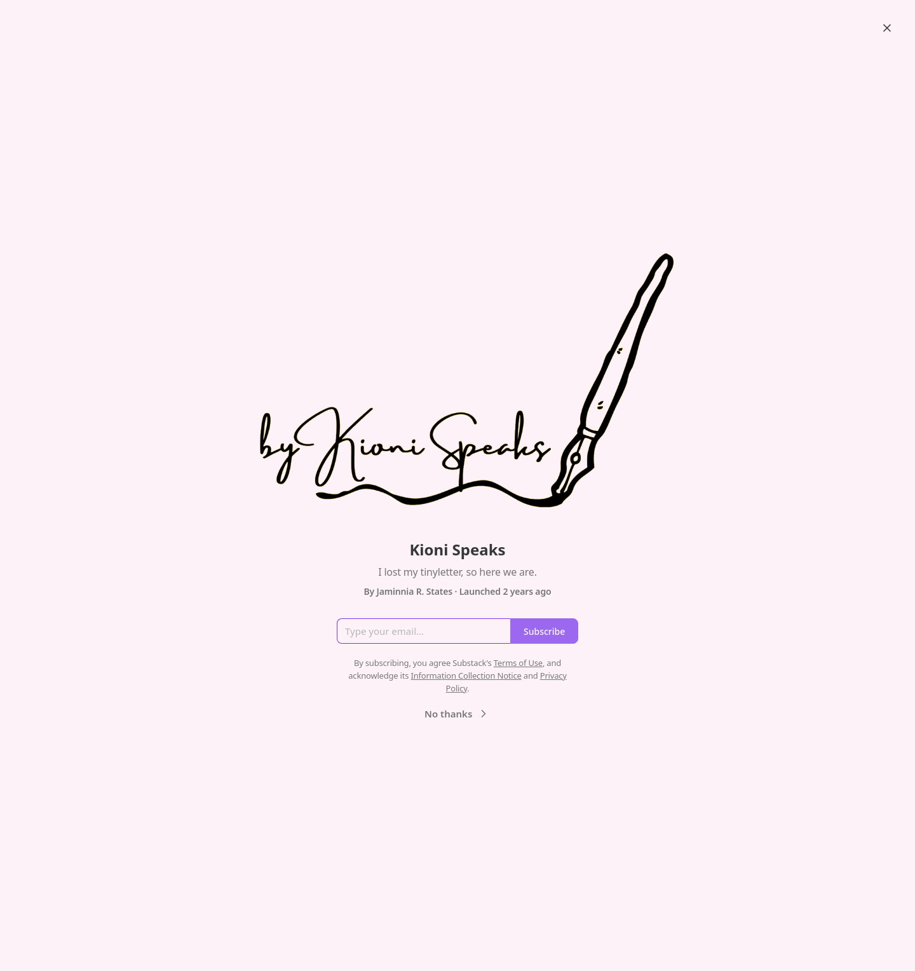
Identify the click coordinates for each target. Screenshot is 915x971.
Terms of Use (518, 663)
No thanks (457, 713)
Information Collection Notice (465, 675)
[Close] (887, 28)
